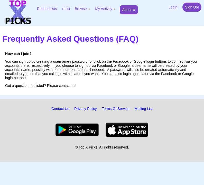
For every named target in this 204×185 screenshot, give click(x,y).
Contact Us (60, 109)
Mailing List (144, 109)
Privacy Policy (85, 109)
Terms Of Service (115, 109)
